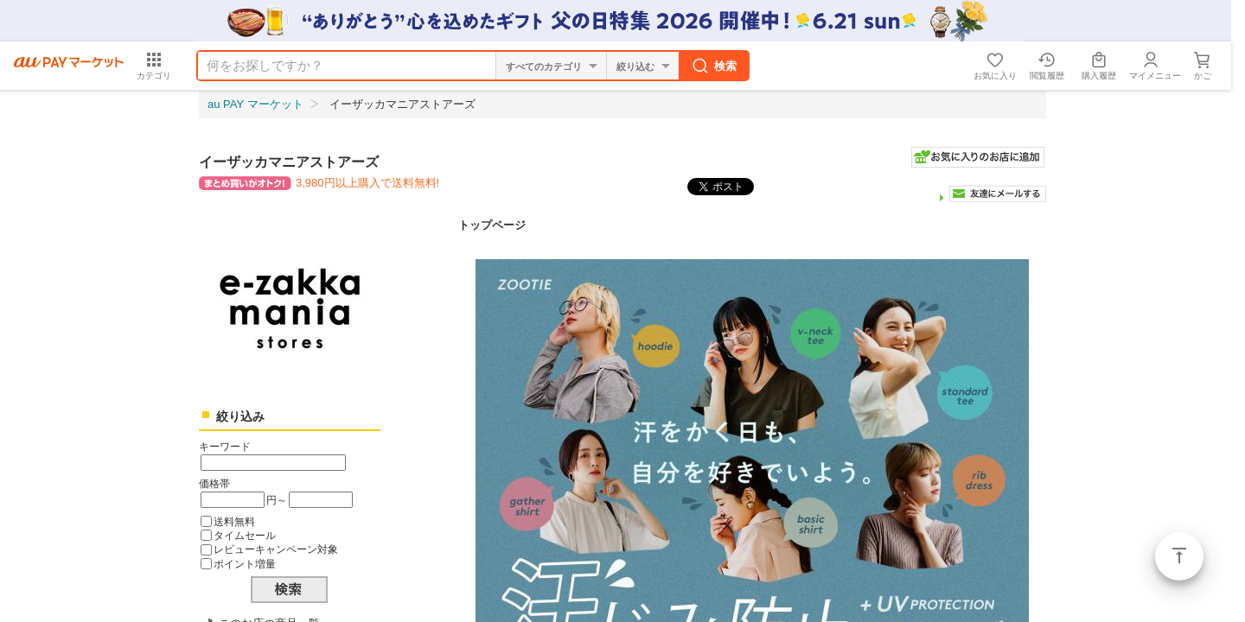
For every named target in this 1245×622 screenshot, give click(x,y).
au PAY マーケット (255, 104)
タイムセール (245, 535)
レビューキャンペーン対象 (276, 549)
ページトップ (1179, 556)
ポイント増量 (245, 563)
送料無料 (234, 521)
